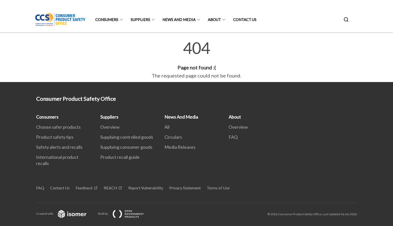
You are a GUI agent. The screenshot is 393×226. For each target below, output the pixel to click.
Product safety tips (54, 137)
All (166, 127)
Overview (110, 127)
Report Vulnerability (145, 187)
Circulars (173, 137)
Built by (125, 213)
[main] (196, 60)
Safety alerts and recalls (59, 147)
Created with (65, 213)
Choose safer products (58, 127)
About (214, 19)
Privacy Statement (185, 187)
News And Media (178, 19)
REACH (110, 187)
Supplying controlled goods (126, 137)
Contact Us (244, 19)
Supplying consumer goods (126, 147)
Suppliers (140, 19)
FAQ (233, 137)
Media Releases (179, 147)
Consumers (106, 19)
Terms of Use (218, 187)
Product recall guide (120, 157)
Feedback (84, 187)
